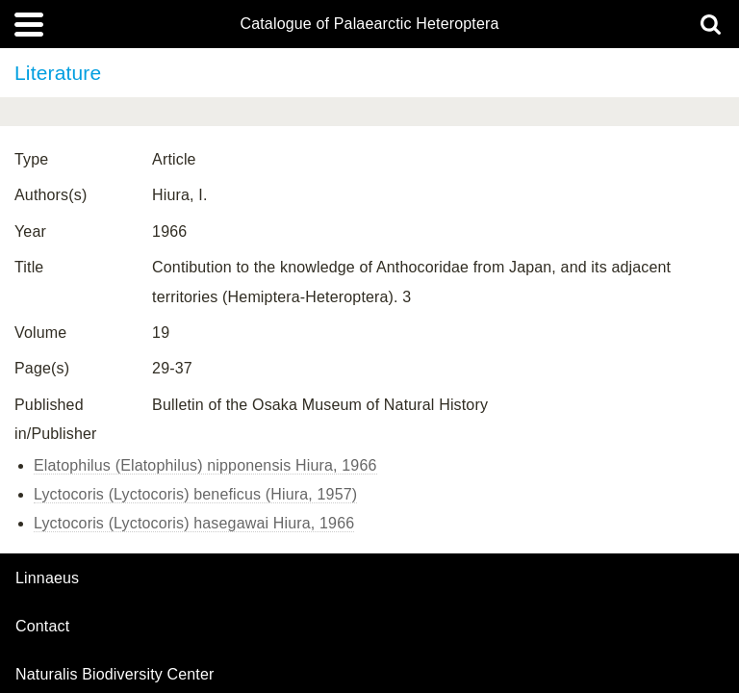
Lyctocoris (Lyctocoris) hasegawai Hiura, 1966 (194, 523)
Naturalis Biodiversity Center (115, 674)
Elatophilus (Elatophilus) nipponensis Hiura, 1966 (205, 465)
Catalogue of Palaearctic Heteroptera (369, 24)
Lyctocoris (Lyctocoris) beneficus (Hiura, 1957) (195, 494)
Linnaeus (47, 578)
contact (42, 626)
